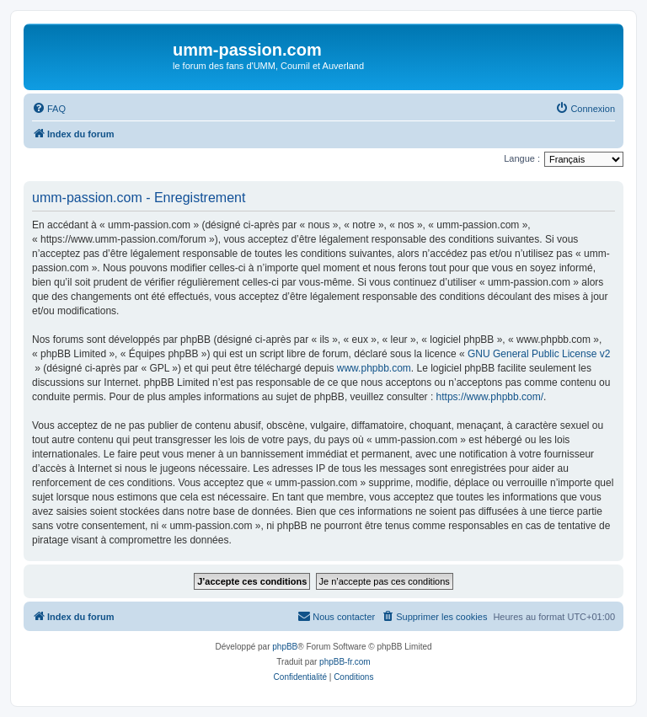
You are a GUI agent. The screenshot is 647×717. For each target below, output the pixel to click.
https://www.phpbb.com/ (489, 397)
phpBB (284, 646)
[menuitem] (49, 109)
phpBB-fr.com (345, 661)
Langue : (522, 158)
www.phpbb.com (374, 368)
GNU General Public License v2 (539, 354)
